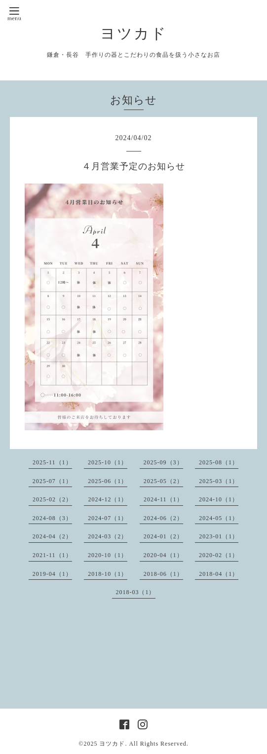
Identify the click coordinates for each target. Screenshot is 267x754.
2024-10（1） (218, 499)
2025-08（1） (218, 462)
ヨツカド (133, 33)
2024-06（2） (163, 518)
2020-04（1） (163, 555)
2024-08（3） (52, 518)
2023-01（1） (218, 536)
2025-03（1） (218, 481)
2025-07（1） (52, 481)
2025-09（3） (163, 462)
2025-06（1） (107, 481)
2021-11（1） (52, 555)
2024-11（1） (163, 499)
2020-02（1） (218, 555)
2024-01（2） (163, 536)
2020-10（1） (107, 555)
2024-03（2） (107, 536)
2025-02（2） (52, 499)
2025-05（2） (163, 481)
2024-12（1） (107, 499)
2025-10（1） (107, 462)
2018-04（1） (218, 573)
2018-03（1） (135, 592)
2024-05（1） (218, 518)
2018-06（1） (163, 573)
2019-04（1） (52, 573)
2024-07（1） (107, 518)
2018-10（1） (107, 573)
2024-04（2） (52, 536)
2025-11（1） (52, 462)
